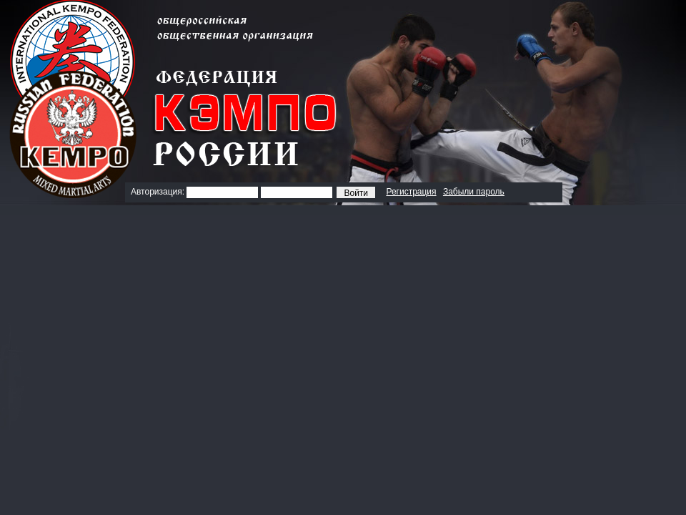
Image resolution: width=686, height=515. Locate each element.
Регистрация (411, 192)
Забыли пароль (473, 192)
